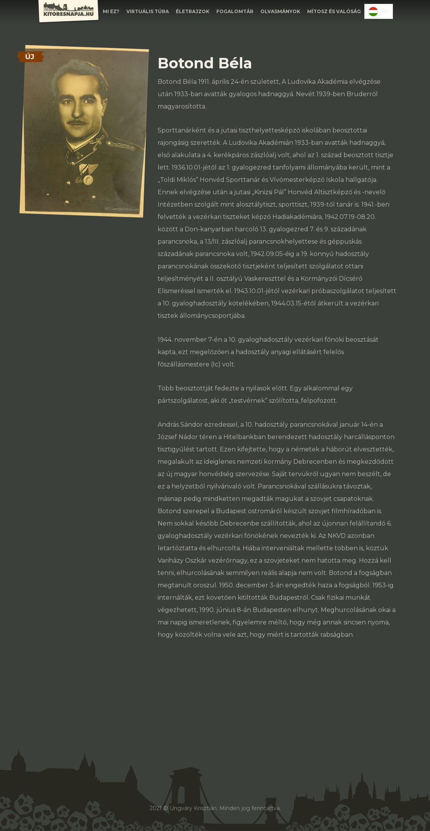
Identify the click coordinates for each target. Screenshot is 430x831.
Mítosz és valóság (334, 11)
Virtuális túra (147, 11)
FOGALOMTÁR (234, 11)
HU (379, 11)
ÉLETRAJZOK (192, 11)
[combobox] (378, 11)
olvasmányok (280, 11)
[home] (68, 12)
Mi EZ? (111, 11)
